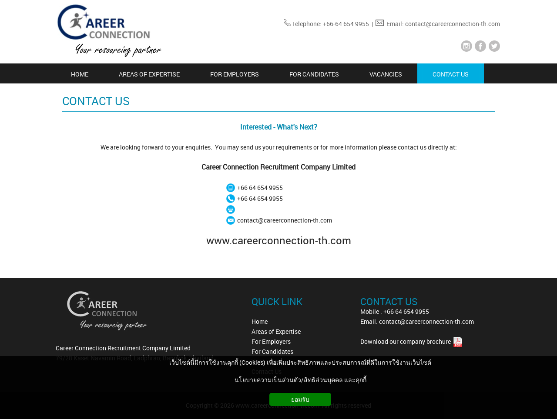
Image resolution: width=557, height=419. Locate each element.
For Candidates (272, 351)
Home (260, 321)
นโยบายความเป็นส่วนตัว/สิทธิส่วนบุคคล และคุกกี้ (300, 380)
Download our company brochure (406, 341)
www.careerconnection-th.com (278, 240)
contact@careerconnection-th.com (284, 220)
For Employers (271, 341)
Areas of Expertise (276, 331)
